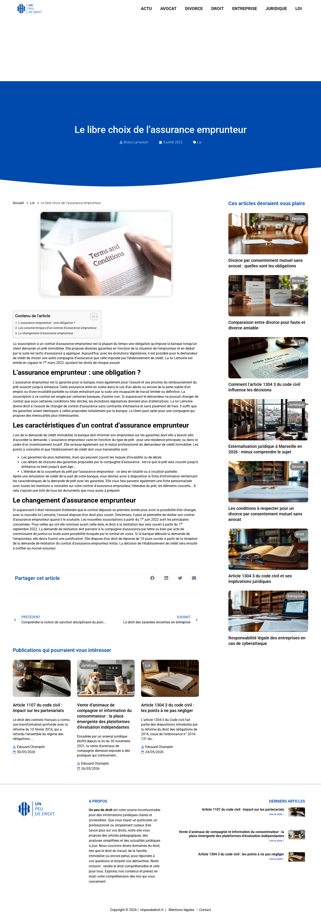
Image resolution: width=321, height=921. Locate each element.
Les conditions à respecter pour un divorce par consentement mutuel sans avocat (265, 514)
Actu (146, 8)
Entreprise (244, 8)
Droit (217, 8)
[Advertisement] (160, 49)
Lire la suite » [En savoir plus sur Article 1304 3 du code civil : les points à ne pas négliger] (276, 859)
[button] (152, 578)
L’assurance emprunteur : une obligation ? (46, 323)
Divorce (194, 8)
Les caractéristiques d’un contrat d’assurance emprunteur (57, 328)
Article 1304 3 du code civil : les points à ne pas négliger (241, 854)
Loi (298, 8)
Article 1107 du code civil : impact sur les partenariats (243, 809)
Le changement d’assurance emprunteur (45, 333)
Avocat (168, 8)
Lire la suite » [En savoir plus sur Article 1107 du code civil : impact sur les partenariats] (276, 814)
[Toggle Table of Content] (92, 316)
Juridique (276, 8)
